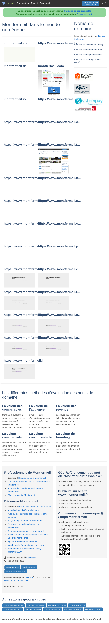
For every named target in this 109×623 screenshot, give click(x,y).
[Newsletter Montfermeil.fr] (101, 3)
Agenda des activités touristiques (23, 510)
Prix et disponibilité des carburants (34, 506)
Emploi (34, 3)
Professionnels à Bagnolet (73, 609)
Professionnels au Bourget (12, 609)
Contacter (31, 558)
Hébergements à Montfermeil (32, 478)
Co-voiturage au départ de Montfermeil (25, 531)
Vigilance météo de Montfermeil (22, 541)
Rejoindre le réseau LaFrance (15, 571)
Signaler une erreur (29, 567)
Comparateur (22, 3)
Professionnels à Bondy (52, 609)
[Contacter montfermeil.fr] (106, 3)
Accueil (11, 3)
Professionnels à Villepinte (35, 605)
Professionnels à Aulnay (93, 609)
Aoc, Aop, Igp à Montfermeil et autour (25, 520)
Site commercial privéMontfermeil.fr (91, 3)
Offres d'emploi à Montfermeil (21, 495)
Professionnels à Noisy (77, 605)
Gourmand (45, 3)
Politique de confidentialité (77, 11)
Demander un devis (12, 567)
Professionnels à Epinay (33, 609)
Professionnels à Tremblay (57, 605)
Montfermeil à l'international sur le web (25, 545)
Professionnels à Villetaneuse (13, 605)
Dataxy (29, 577)
